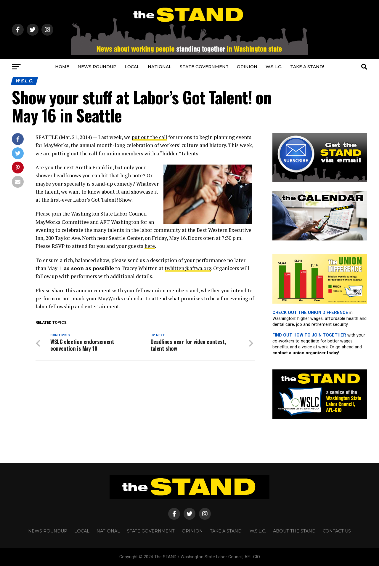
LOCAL (132, 66)
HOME (62, 66)
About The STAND (294, 531)
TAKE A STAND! (307, 66)
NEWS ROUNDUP (97, 66)
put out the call (150, 137)
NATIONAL (159, 66)
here (149, 246)
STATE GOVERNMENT (204, 66)
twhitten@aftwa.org (189, 268)
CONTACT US (337, 531)
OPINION (247, 66)
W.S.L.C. (274, 66)
